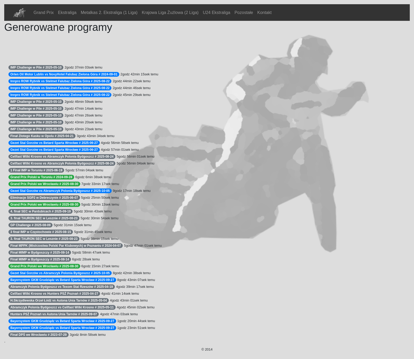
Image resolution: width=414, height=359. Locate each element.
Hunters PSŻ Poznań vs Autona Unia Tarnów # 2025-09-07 (53, 314)
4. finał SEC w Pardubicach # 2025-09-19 (40, 211)
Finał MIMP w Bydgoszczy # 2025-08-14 (39, 252)
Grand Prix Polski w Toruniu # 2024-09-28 (41, 177)
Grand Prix (44, 12)
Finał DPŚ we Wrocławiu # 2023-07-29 (38, 335)
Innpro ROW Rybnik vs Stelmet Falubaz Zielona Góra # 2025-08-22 (60, 81)
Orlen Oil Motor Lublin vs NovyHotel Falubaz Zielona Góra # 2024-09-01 (63, 74)
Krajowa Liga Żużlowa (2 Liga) (170, 12)
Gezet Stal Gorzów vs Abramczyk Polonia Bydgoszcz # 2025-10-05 (60, 191)
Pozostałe (243, 12)
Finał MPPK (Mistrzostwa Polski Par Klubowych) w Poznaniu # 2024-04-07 (65, 246)
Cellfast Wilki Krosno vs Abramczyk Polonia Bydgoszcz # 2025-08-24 (62, 156)
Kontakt (264, 12)
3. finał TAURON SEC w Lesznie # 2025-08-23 (44, 218)
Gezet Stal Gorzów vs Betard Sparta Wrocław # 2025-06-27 (54, 143)
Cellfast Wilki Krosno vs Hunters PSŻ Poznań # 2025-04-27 (54, 293)
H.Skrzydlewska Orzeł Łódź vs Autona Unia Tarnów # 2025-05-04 (58, 300)
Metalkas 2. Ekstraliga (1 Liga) (109, 12)
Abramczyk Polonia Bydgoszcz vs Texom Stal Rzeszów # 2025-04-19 (61, 287)
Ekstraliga (67, 12)
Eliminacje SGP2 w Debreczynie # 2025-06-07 (44, 198)
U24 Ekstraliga (216, 12)
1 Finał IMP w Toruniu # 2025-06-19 (36, 170)
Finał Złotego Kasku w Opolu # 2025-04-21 (41, 136)
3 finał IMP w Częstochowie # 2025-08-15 (40, 232)
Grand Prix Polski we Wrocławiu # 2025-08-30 (44, 184)
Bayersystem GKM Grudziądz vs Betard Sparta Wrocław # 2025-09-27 (62, 280)
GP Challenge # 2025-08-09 (30, 225)
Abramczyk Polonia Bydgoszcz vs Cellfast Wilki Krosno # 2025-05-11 (62, 307)
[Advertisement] (100, 47)
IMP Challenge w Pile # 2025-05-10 (36, 67)
